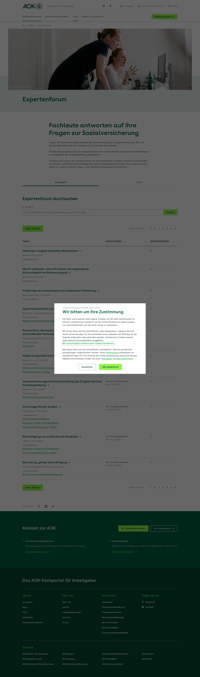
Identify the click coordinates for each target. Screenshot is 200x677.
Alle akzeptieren (110, 367)
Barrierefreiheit (125, 359)
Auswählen (87, 367)
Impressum (106, 359)
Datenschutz (112, 353)
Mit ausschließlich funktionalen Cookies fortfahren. (88, 344)
